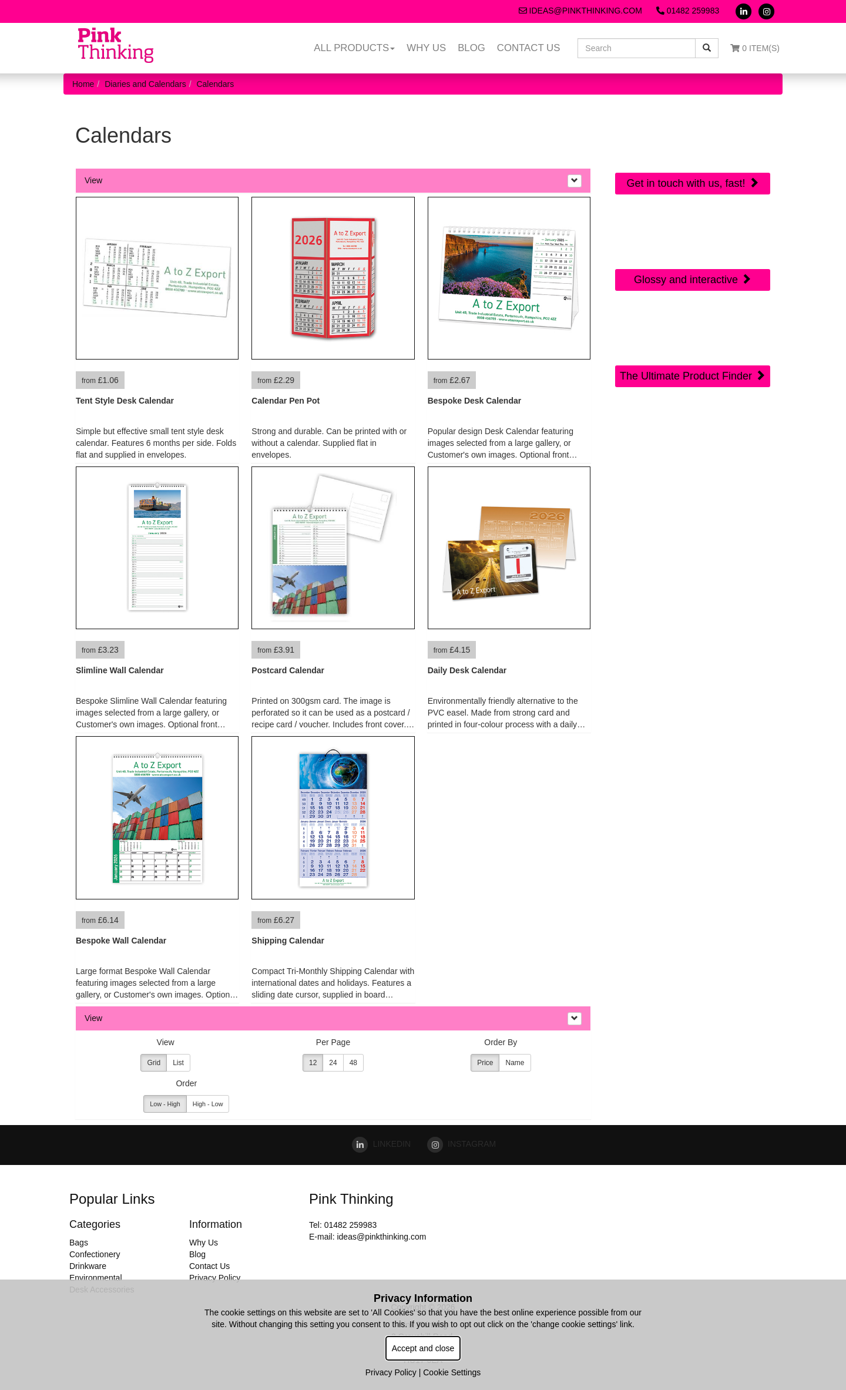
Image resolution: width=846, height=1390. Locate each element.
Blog (471, 47)
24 (333, 1063)
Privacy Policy (214, 1277)
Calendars (215, 84)
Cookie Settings (452, 1372)
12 (313, 1063)
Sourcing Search (692, 326)
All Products (354, 47)
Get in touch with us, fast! (692, 183)
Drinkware (87, 1266)
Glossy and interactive (692, 279)
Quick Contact (692, 133)
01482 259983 (687, 10)
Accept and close (423, 1348)
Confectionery (94, 1254)
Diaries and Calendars (145, 84)
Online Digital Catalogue (693, 237)
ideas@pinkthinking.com (580, 10)
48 (353, 1063)
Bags (78, 1242)
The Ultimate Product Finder (693, 376)
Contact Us (528, 47)
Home (83, 84)
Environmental (95, 1277)
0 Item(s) (755, 48)
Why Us (426, 47)
